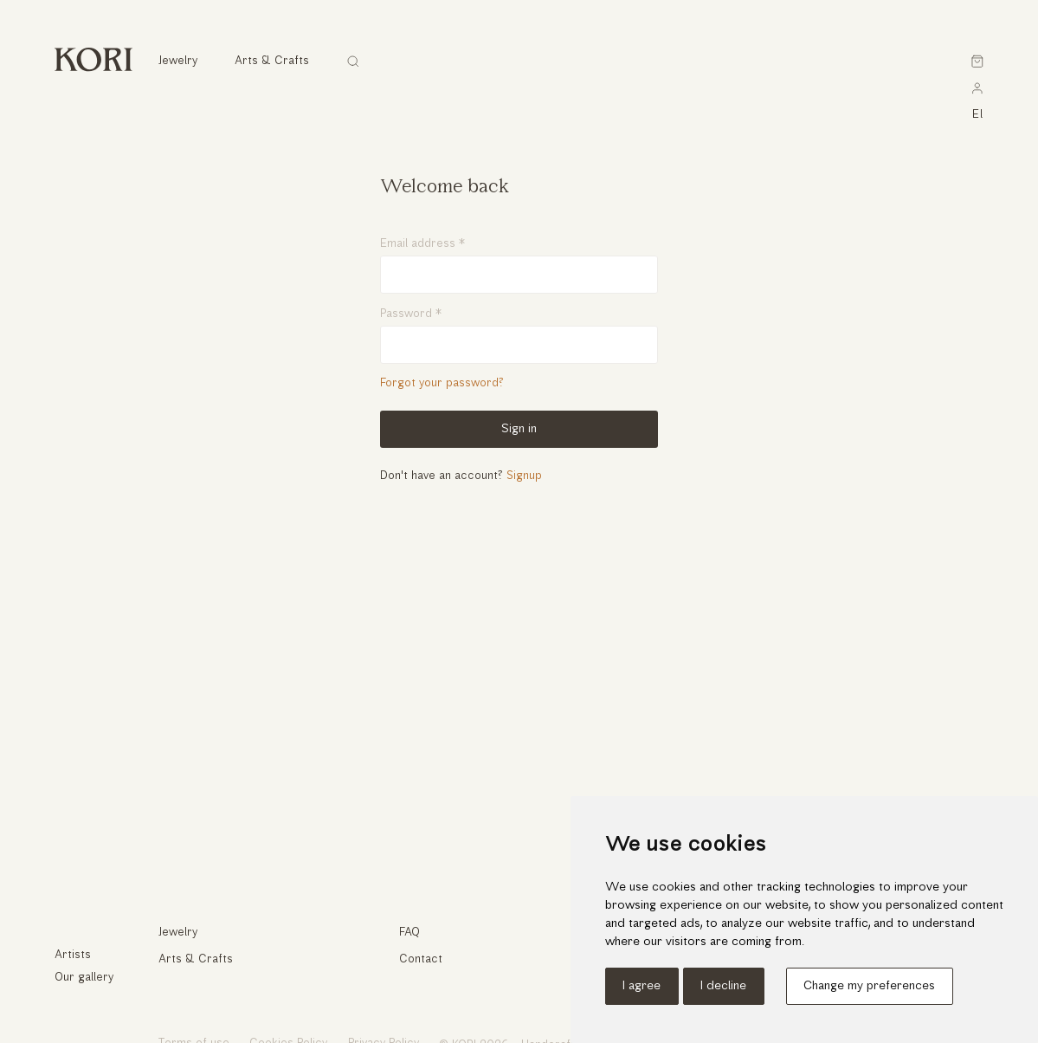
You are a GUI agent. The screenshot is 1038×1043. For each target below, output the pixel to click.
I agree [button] (641, 986)
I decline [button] (723, 986)
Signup (524, 476)
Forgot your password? (442, 383)
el (978, 114)
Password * (411, 314)
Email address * (422, 243)
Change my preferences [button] (869, 986)
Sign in (519, 429)
